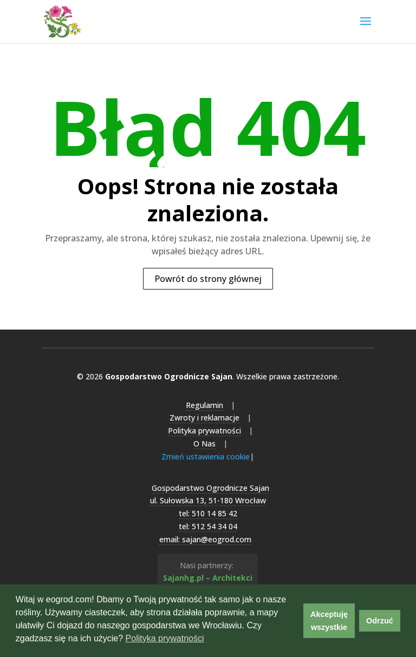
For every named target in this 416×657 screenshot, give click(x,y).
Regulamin (204, 405)
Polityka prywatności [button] (165, 638)
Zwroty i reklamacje (204, 417)
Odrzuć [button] (379, 620)
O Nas (204, 443)
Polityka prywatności (204, 430)
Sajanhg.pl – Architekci (207, 578)
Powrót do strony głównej (208, 279)
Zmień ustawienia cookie (205, 456)
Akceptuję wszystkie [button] (329, 621)
